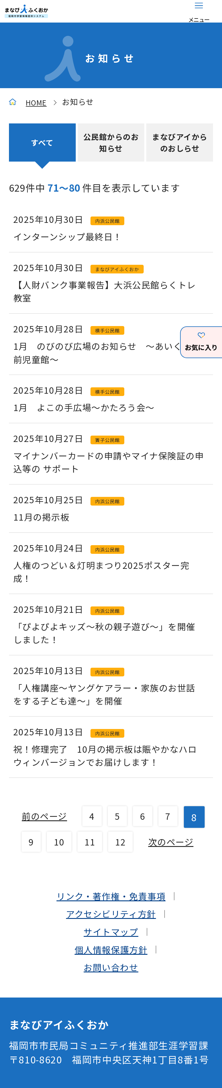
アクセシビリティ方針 (111, 993)
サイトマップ (111, 1012)
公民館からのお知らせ (111, 145)
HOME (37, 103)
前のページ (54, 871)
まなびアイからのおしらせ (179, 145)
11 (137, 893)
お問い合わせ (111, 1049)
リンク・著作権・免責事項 (111, 974)
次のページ (111, 918)
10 (104, 893)
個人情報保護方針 (111, 1031)
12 (169, 893)
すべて (42, 145)
